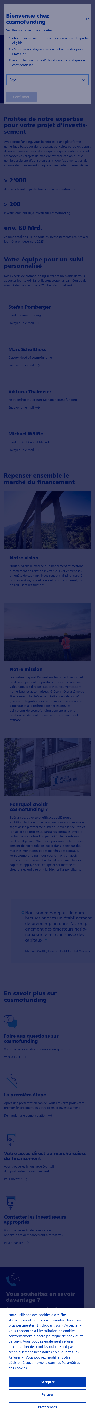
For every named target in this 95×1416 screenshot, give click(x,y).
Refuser (47, 1394)
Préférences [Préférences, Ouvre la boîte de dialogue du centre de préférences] (47, 1407)
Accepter (47, 1382)
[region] (47, 1362)
